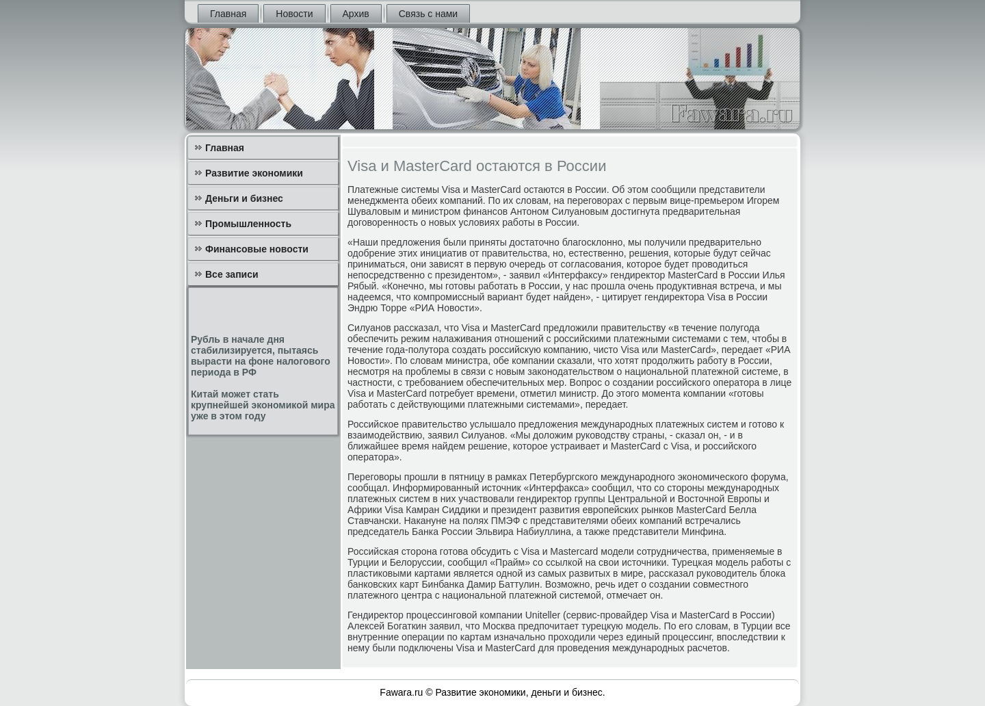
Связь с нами (428, 13)
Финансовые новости (256, 249)
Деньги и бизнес (244, 198)
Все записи (232, 274)
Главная (228, 13)
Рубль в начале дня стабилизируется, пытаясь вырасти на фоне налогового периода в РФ (260, 356)
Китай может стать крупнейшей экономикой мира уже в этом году (262, 405)
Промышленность (248, 223)
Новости (294, 13)
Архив (356, 13)
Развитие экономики (254, 173)
